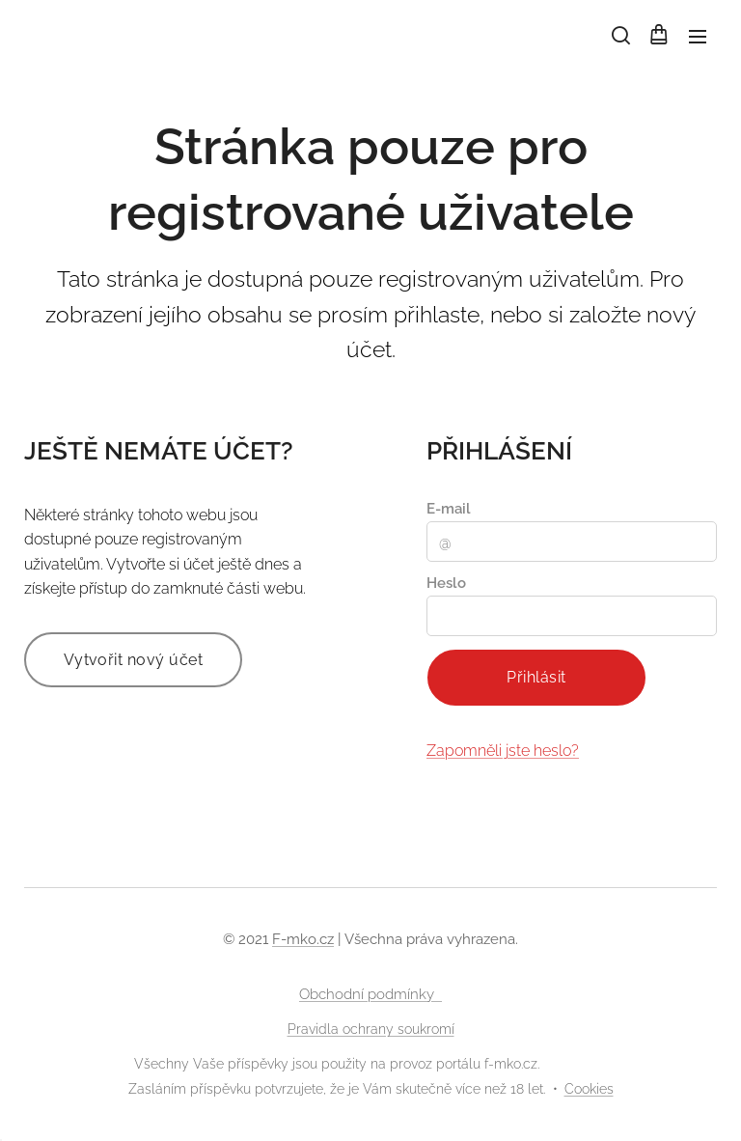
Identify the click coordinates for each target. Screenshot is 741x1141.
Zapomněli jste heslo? (502, 750)
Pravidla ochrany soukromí (371, 1029)
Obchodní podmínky (370, 994)
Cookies (589, 1089)
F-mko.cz (303, 939)
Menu (697, 37)
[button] (619, 36)
